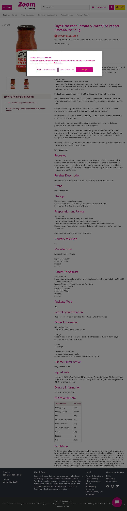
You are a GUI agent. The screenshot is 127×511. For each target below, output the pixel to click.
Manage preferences (67, 69)
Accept (84, 69)
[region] (64, 63)
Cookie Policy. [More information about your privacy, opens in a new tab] (58, 63)
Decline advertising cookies (46, 69)
